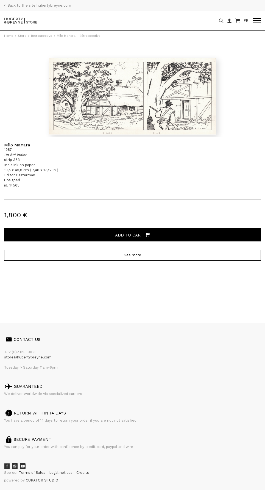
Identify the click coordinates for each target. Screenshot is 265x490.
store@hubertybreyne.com (28, 357)
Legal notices (61, 472)
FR (246, 20)
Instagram (15, 466)
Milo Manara (17, 144)
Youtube (23, 466)
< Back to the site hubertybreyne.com (37, 5)
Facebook (7, 466)
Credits (82, 472)
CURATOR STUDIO (42, 480)
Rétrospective (41, 36)
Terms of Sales (32, 472)
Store (22, 36)
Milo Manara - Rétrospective (79, 36)
